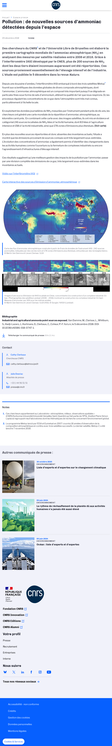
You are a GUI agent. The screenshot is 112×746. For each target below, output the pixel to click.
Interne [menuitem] (7, 658)
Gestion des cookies (19, 717)
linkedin (22, 672)
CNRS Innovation (13, 615)
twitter (14, 672)
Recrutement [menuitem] (10, 646)
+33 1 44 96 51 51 (19, 383)
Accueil (6, 17)
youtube (49, 672)
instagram (40, 672)
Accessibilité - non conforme (23, 704)
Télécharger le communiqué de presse (31, 335)
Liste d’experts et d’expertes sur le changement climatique (56, 476)
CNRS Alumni (11, 627)
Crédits (12, 711)
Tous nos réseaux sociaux (14, 681)
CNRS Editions (12, 621)
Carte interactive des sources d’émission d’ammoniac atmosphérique (39, 182)
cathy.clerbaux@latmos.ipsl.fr (24, 364)
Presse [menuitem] (6, 640)
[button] (13, 742)
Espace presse (20, 17)
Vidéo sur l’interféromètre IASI (18, 173)
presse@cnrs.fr (18, 387)
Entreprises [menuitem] (9, 652)
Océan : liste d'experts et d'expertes (56, 553)
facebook (31, 672)
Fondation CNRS (13, 608)
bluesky (5, 672)
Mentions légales (17, 731)
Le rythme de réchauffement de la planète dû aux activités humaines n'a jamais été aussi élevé (56, 515)
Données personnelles (20, 724)
